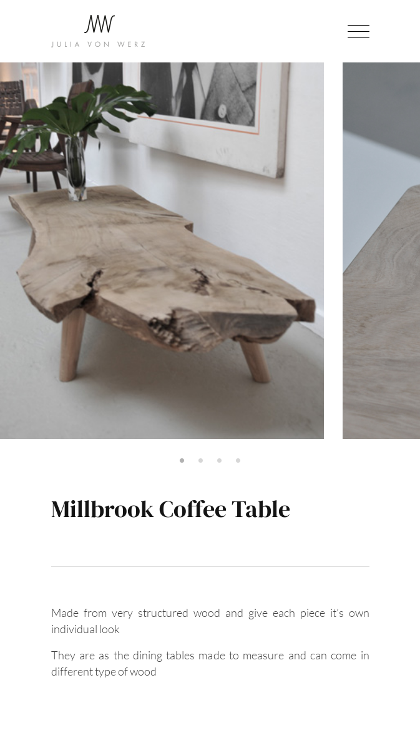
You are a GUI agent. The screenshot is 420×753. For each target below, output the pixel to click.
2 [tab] (201, 461)
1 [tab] (182, 461)
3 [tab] (219, 461)
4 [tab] (238, 461)
